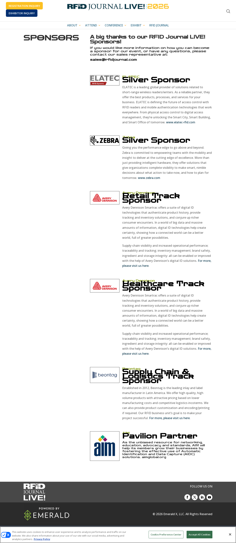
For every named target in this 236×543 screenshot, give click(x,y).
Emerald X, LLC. (174, 514)
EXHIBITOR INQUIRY (22, 13)
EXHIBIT (136, 25)
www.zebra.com (149, 178)
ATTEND (91, 25)
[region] (118, 535)
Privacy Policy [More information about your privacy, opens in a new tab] (42, 539)
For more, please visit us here (169, 418)
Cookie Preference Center (166, 534)
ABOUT (72, 25)
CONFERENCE (114, 25)
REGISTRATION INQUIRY (24, 6)
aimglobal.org (154, 457)
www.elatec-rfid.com (180, 122)
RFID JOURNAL (159, 25)
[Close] (230, 534)
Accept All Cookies (199, 534)
